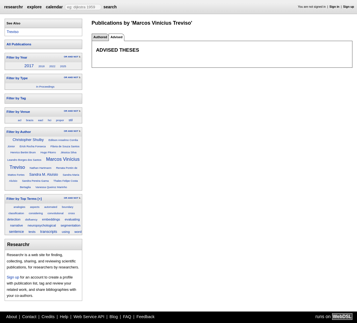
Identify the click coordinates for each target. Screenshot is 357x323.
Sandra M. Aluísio (43, 174)
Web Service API (88, 316)
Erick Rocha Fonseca (32, 146)
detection (14, 219)
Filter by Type (17, 78)
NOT (76, 56)
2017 (29, 65)
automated (50, 206)
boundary (67, 206)
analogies (19, 206)
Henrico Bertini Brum (23, 152)
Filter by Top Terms (22, 198)
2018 (41, 66)
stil (71, 120)
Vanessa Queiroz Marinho (51, 187)
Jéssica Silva (68, 152)
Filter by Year (17, 57)
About (11, 316)
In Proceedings (45, 86)
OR (65, 56)
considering (36, 213)
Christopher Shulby (28, 140)
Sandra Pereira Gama (35, 180)
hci (49, 120)
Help (64, 316)
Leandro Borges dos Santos (24, 159)
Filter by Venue (18, 111)
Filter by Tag (16, 98)
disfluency (31, 219)
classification (16, 213)
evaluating (72, 219)
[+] (40, 198)
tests (32, 231)
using (66, 231)
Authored (100, 37)
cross (71, 213)
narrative (16, 225)
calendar (54, 7)
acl (19, 120)
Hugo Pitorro (48, 152)
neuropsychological (42, 225)
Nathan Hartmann (41, 167)
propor (60, 120)
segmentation (70, 225)
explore (34, 7)
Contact (29, 316)
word (78, 231)
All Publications (19, 44)
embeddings (51, 219)
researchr (13, 7)
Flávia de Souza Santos (64, 146)
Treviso (12, 32)
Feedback (145, 316)
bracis (30, 120)
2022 (52, 66)
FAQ (127, 316)
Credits (48, 316)
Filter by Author (19, 132)
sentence (16, 231)
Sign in (334, 6)
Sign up (348, 6)
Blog (113, 316)
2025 (63, 66)
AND (70, 56)
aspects (35, 206)
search (110, 7)
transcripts (48, 231)
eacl (40, 120)
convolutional (56, 213)
